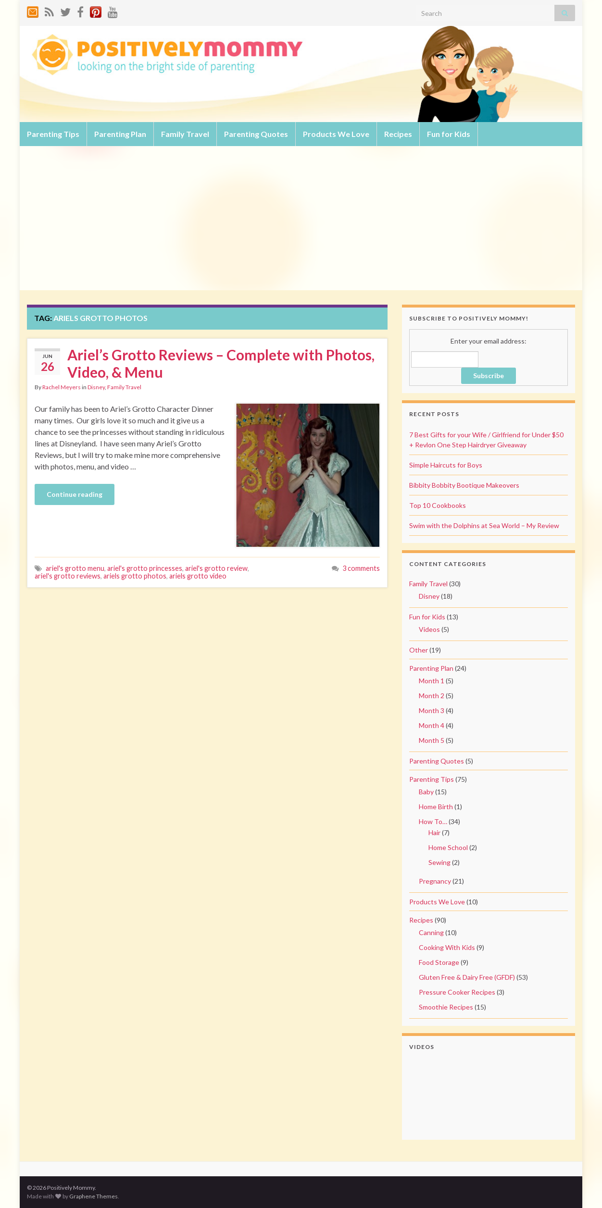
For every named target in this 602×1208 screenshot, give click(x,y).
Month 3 (431, 710)
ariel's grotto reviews (67, 576)
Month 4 (431, 725)
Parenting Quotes (256, 133)
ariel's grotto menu (75, 568)
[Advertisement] (301, 218)
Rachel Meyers (61, 387)
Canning (431, 932)
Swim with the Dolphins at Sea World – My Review (484, 525)
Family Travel (185, 133)
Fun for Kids (448, 133)
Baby (426, 792)
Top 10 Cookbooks (437, 505)
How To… (433, 821)
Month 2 (431, 695)
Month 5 (431, 740)
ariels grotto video (197, 576)
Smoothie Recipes (446, 1007)
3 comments (361, 568)
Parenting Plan (120, 133)
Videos (429, 629)
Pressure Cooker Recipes (457, 992)
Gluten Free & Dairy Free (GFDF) (467, 977)
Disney (96, 387)
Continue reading (74, 494)
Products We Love (336, 133)
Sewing (439, 862)
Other (418, 650)
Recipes (398, 133)
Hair (434, 832)
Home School (448, 847)
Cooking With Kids (447, 947)
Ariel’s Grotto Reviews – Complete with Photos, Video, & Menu (221, 363)
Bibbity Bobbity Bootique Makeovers (464, 485)
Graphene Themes (93, 1196)
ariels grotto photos (134, 576)
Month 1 (431, 681)
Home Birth (436, 806)
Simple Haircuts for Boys (445, 465)
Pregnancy (435, 881)
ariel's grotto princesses (144, 568)
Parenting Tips (53, 133)
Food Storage (439, 962)
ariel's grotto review (216, 568)
